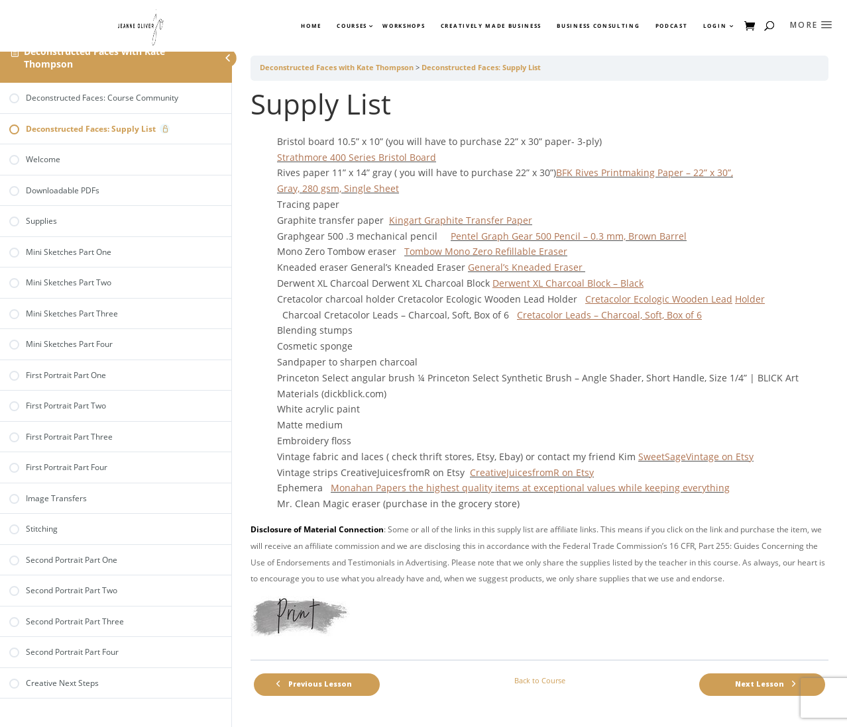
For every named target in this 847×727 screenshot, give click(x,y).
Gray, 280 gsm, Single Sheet (338, 188)
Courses (351, 25)
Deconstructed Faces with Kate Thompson (94, 57)
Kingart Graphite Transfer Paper (460, 220)
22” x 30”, (713, 172)
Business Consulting (598, 25)
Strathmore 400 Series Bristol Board (356, 157)
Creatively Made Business (491, 25)
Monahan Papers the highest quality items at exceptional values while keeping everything (530, 487)
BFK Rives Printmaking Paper (621, 172)
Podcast (671, 25)
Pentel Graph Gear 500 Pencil (517, 236)
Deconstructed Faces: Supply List (481, 67)
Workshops (403, 25)
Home (311, 25)
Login (714, 25)
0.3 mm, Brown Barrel (639, 236)
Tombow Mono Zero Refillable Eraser (485, 251)
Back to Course (539, 680)
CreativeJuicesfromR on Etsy (532, 472)
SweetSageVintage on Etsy (696, 456)
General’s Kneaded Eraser (526, 267)
